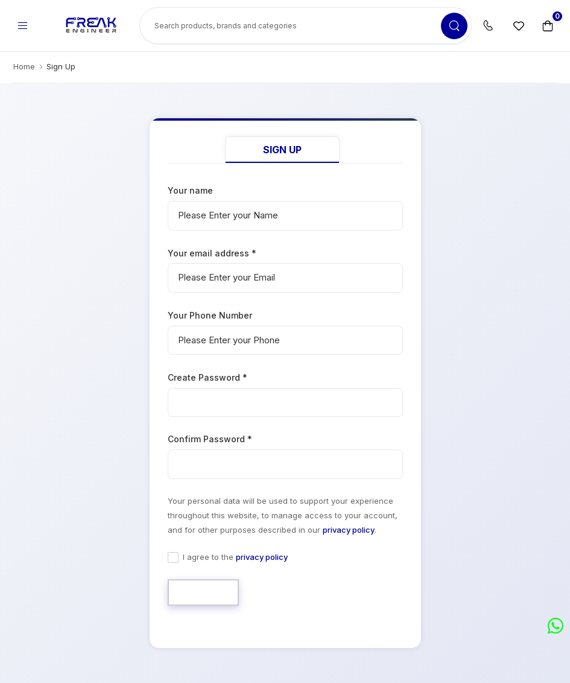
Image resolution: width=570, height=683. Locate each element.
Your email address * (212, 253)
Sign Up (282, 150)
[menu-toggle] (22, 26)
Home (24, 66)
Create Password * (207, 377)
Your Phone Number (210, 315)
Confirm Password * (210, 439)
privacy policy (349, 530)
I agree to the (235, 557)
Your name (190, 190)
